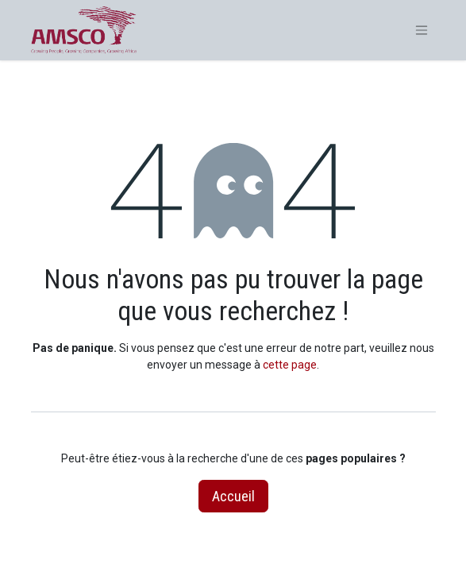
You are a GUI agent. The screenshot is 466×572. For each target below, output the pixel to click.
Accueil (233, 496)
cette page (290, 364)
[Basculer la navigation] (421, 30)
